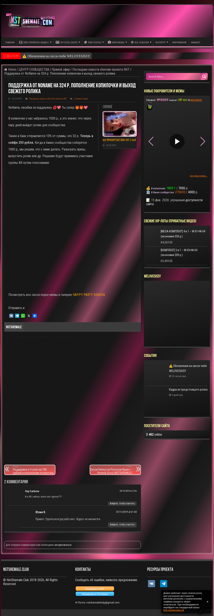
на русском (21, 337)
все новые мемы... (199, 175)
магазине (196, 100)
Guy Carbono (32, 491)
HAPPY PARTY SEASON (89, 295)
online (154, 435)
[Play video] (177, 141)
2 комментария (81, 99)
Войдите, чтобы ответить (122, 503)
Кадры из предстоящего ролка (188, 389)
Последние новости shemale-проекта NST (101, 69)
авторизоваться (63, 544)
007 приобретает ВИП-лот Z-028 (119, 140)
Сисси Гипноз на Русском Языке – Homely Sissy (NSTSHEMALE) (111, 470)
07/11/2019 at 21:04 (126, 511)
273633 (180, 192)
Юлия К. (41, 512)
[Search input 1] (173, 76)
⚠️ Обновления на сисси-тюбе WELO (49, 56)
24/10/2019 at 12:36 (128, 491)
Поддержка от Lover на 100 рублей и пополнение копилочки (34, 470)
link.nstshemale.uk (173, 610)
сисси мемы (61, 337)
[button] (203, 141)
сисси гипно (41, 337)
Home (10, 69)
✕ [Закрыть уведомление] (207, 602)
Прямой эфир (61, 69)
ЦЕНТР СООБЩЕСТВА (34, 69)
